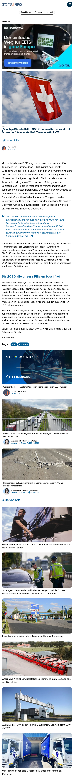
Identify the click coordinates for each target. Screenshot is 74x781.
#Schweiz (23, 344)
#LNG (14, 344)
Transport (39, 12)
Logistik (49, 12)
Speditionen (26, 12)
